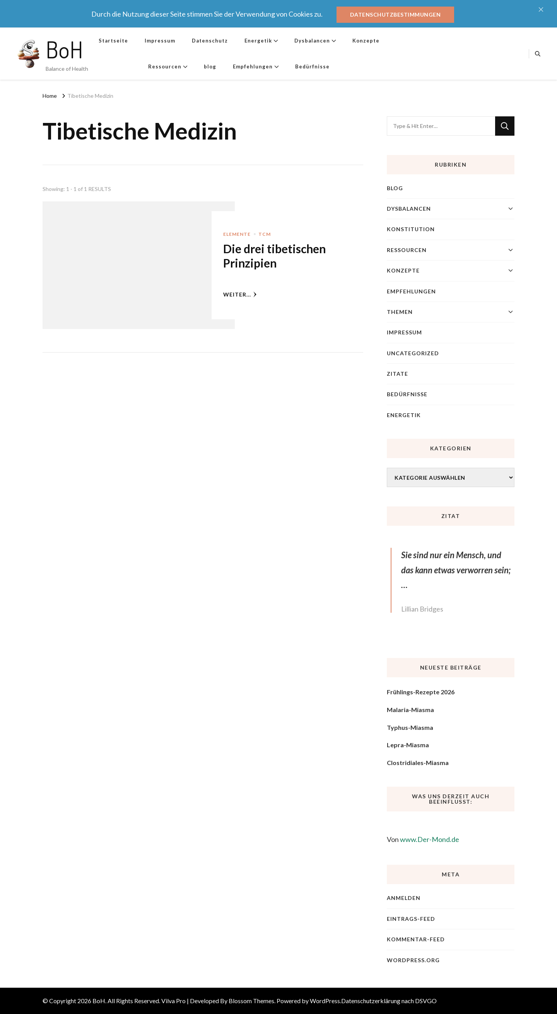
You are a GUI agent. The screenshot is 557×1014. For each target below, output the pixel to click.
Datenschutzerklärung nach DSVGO (389, 1000)
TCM (264, 234)
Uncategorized (413, 353)
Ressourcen (164, 66)
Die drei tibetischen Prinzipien (274, 256)
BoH (64, 49)
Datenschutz (210, 40)
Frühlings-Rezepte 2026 (420, 691)
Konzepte (365, 40)
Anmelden (403, 898)
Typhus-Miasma (410, 727)
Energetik (258, 40)
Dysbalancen (312, 40)
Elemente (237, 234)
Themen (400, 311)
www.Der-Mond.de (429, 839)
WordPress (325, 1000)
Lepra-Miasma (408, 744)
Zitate (397, 373)
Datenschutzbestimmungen (395, 14)
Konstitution (411, 229)
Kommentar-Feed (416, 939)
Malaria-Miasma (410, 709)
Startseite (113, 40)
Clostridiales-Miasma (418, 762)
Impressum (160, 40)
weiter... (240, 294)
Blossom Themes (251, 1000)
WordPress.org (413, 960)
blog (210, 66)
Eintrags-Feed (411, 918)
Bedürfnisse (312, 66)
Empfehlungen (253, 66)
